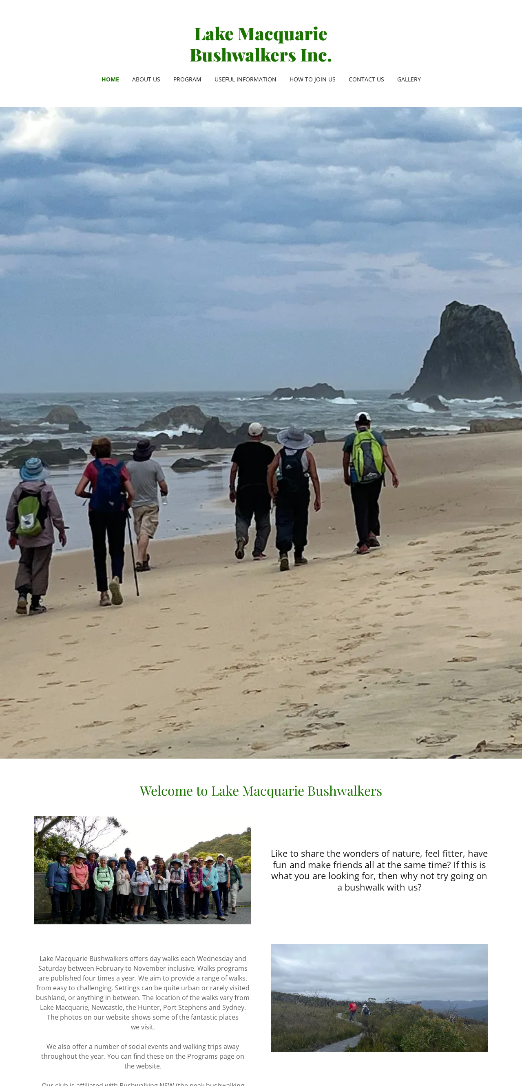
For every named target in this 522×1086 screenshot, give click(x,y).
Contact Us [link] (366, 79)
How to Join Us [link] (313, 79)
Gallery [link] (409, 79)
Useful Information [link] (245, 79)
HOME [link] (110, 79)
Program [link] (187, 79)
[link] (261, 59)
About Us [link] (146, 79)
